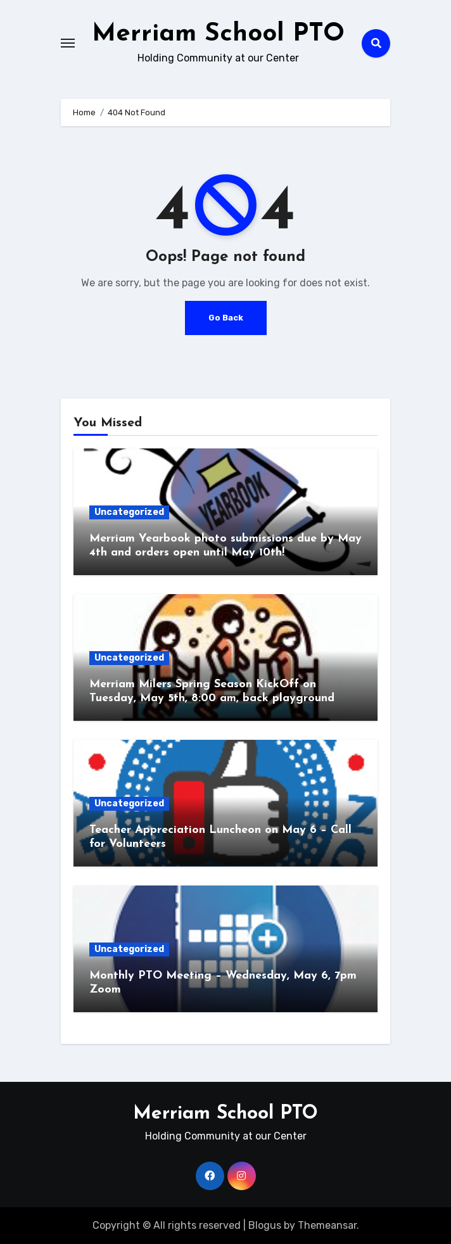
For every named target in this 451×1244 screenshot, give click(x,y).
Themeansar (327, 1225)
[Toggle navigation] (68, 43)
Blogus (264, 1225)
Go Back (225, 317)
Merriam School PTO (218, 34)
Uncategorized (129, 512)
